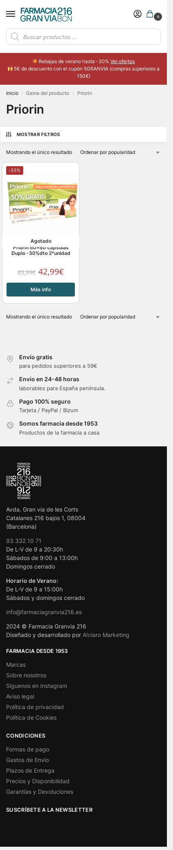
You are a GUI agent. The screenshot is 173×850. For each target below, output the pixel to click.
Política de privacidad (35, 706)
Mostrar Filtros (32, 134)
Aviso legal (20, 696)
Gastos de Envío (27, 759)
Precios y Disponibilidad (38, 781)
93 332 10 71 (24, 540)
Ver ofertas (122, 61)
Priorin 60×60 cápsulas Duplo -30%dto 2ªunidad (40, 250)
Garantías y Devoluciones (39, 791)
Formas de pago (27, 749)
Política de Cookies (31, 717)
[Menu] (18, 14)
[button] (151, 14)
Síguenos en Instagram (36, 685)
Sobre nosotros (26, 675)
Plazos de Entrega (30, 770)
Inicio (12, 93)
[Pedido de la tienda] (120, 152)
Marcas (16, 664)
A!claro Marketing (106, 634)
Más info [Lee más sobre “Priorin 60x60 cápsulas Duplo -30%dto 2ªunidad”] (41, 289)
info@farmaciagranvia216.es (44, 611)
